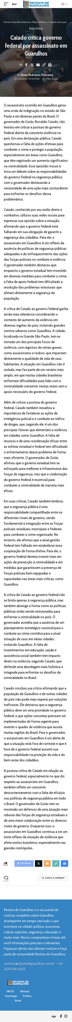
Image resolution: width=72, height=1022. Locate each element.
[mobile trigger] (7, 4)
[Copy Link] (44, 65)
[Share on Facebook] (26, 65)
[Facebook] (61, 1016)
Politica (36, 29)
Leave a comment (53, 878)
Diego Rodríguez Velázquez (37, 75)
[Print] (50, 65)
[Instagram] (65, 1016)
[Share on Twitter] (32, 65)
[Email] (38, 65)
